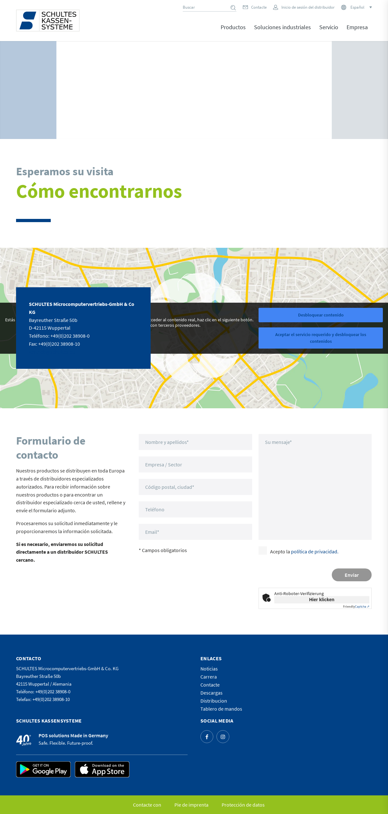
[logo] (48, 20)
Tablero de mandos (221, 709)
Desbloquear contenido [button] (321, 314)
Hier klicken (321, 599)
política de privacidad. (315, 551)
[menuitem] (233, 31)
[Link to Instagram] (222, 736)
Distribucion (213, 700)
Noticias (209, 668)
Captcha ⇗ (356, 606)
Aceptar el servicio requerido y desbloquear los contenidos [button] (320, 337)
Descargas (211, 692)
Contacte (259, 7)
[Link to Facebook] (206, 736)
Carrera (208, 676)
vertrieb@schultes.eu (52, 352)
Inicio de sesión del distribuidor (308, 7)
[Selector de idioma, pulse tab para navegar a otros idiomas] (360, 7)
